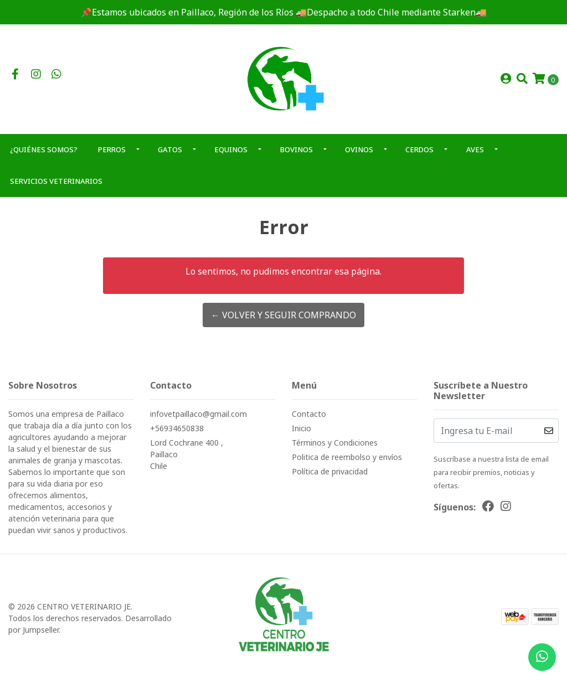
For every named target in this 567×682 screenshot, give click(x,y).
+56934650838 (177, 428)
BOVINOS (296, 149)
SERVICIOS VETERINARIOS (56, 181)
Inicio (301, 428)
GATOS (170, 149)
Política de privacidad (330, 471)
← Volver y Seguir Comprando (283, 315)
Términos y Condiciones (335, 442)
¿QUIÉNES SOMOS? (44, 149)
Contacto (309, 414)
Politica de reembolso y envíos (347, 457)
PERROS (112, 149)
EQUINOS (231, 149)
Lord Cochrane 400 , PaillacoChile (186, 454)
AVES (475, 149)
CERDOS (419, 149)
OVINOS (359, 149)
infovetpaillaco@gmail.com (198, 414)
